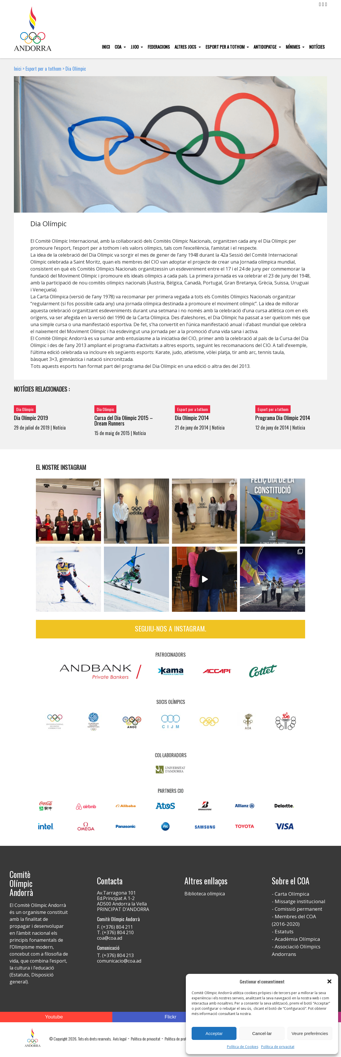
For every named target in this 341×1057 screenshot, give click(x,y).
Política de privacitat (277, 1046)
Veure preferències (310, 1033)
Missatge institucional (300, 901)
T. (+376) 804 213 (115, 955)
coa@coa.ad (109, 938)
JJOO (135, 46)
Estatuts (284, 931)
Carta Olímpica (292, 893)
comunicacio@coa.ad (119, 961)
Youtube (54, 1017)
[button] (329, 981)
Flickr (171, 1017)
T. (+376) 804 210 (115, 932)
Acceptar (214, 1033)
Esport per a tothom (225, 46)
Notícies (317, 46)
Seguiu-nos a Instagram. (170, 628)
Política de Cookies (242, 1046)
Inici (106, 46)
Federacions (159, 46)
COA (118, 46)
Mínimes (293, 46)
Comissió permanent (298, 909)
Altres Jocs (186, 46)
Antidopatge (265, 46)
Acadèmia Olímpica (297, 939)
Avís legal (119, 1039)
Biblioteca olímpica (204, 893)
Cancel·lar (262, 1033)
